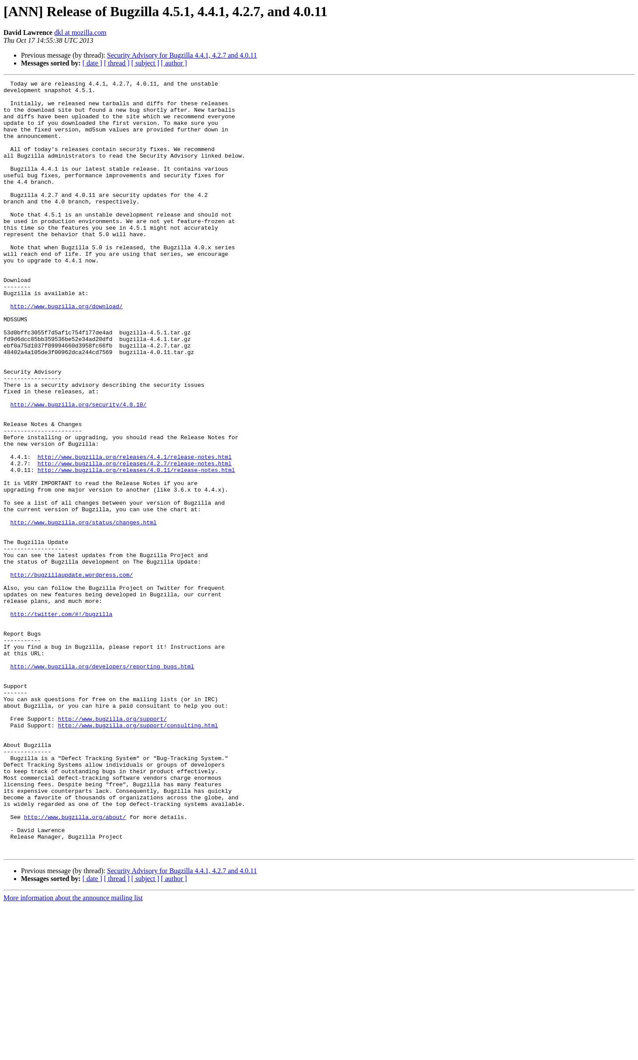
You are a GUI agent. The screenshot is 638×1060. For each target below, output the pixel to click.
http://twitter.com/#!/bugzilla (61, 721)
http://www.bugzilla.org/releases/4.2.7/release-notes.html (135, 540)
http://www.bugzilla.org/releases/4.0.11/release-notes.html (136, 548)
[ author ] (174, 63)
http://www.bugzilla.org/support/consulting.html (138, 855)
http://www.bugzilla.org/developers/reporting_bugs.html (102, 784)
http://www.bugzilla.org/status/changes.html (83, 611)
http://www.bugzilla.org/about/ (75, 965)
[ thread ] (117, 63)
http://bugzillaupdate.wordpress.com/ (71, 674)
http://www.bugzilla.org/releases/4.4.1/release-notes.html (135, 533)
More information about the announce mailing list (73, 1052)
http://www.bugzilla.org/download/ (66, 352)
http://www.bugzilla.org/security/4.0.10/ (78, 470)
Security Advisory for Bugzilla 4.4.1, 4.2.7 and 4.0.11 (182, 55)
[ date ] (92, 63)
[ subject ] (145, 63)
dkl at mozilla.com (80, 32)
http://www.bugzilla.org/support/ (112, 847)
